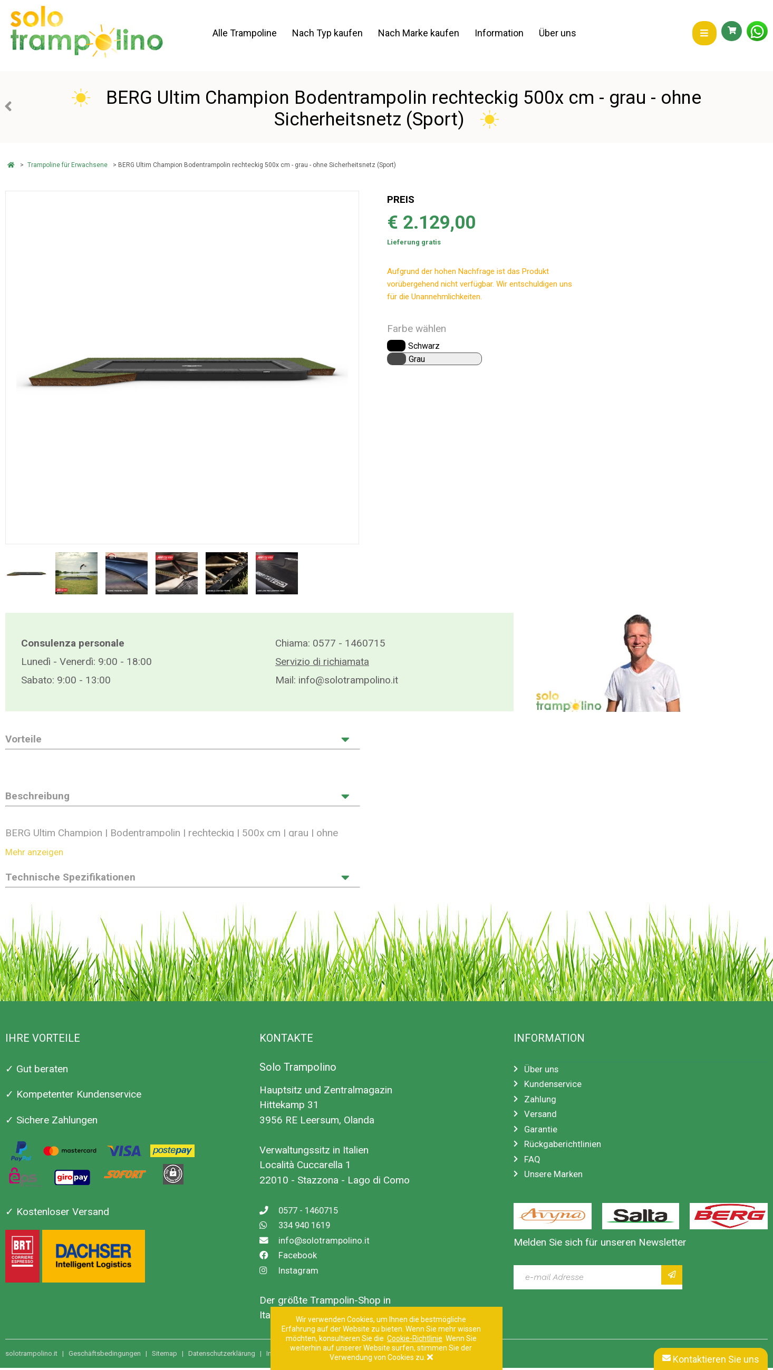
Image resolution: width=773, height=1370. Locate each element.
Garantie (542, 1135)
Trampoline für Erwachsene (67, 165)
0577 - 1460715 (349, 643)
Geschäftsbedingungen (105, 1355)
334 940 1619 (300, 1227)
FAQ (533, 1167)
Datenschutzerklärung (221, 1355)
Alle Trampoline (244, 32)
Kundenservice (556, 1087)
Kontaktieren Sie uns (710, 1359)
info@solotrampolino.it (348, 680)
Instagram (291, 1272)
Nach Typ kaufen (328, 32)
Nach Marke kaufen (419, 32)
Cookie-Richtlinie (414, 1338)
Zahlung (541, 1103)
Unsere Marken (557, 1183)
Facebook (290, 1257)
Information (500, 32)
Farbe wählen (416, 328)
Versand (542, 1119)
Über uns (559, 32)
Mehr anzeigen (38, 853)
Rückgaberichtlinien (567, 1151)
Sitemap (164, 1355)
